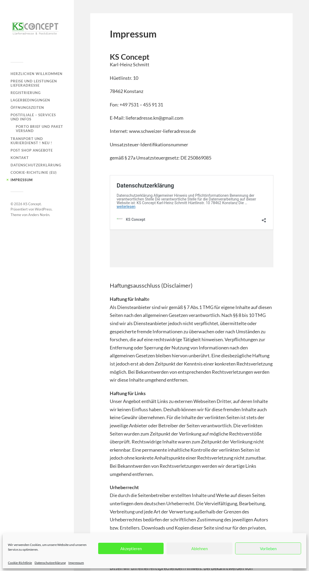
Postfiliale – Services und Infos (33, 117)
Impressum (76, 563)
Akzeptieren (131, 548)
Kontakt (20, 158)
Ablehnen (199, 548)
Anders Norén (38, 215)
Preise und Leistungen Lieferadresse (34, 83)
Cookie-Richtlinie (20, 563)
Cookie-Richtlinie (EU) (34, 172)
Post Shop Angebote (32, 150)
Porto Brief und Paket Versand (39, 128)
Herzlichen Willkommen (37, 74)
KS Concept (32, 204)
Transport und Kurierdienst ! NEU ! (31, 141)
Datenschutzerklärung (50, 563)
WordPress (43, 209)
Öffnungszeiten (27, 107)
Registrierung (26, 93)
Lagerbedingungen (30, 100)
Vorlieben (268, 548)
